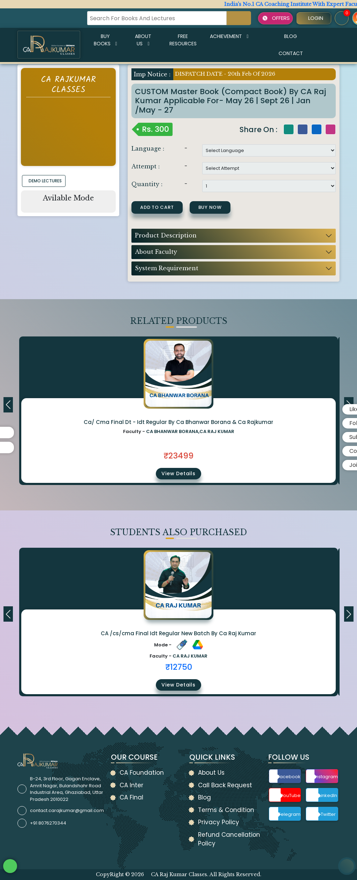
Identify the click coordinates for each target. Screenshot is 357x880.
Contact (291, 53)
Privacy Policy (218, 822)
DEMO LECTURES (45, 181)
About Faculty (156, 251)
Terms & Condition (226, 810)
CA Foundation (142, 772)
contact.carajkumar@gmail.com (67, 810)
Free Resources (183, 40)
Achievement (229, 36)
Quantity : (146, 184)
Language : (147, 148)
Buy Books (105, 40)
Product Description (166, 235)
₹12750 (178, 667)
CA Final (131, 797)
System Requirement (166, 268)
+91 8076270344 (48, 823)
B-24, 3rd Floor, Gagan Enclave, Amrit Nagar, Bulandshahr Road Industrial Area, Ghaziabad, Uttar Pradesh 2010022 (66, 789)
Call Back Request (225, 785)
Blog (290, 36)
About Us (143, 40)
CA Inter (131, 785)
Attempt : (145, 166)
